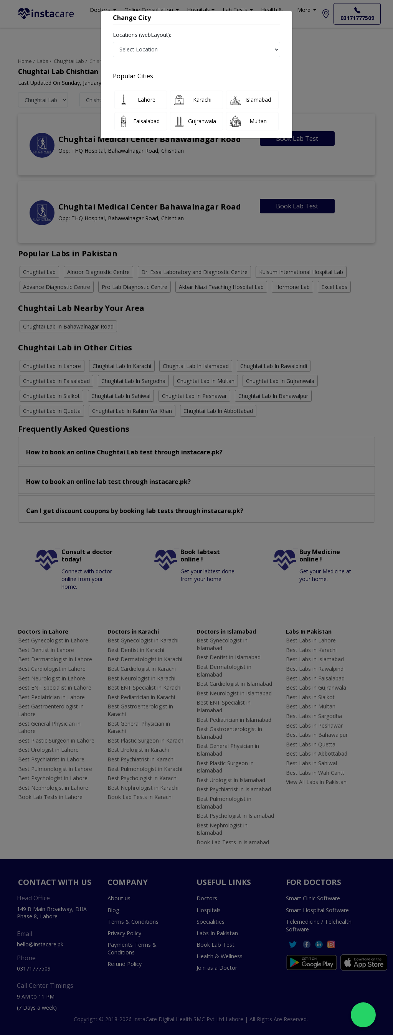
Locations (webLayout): (142, 34)
